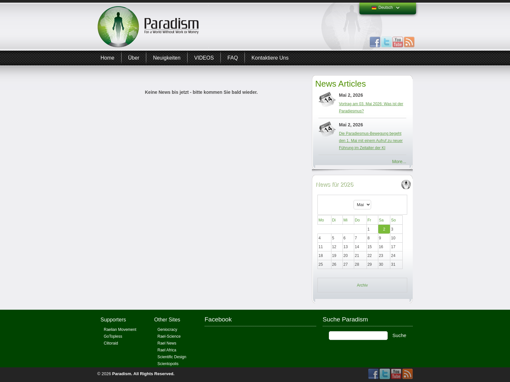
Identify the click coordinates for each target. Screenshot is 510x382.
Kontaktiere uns (270, 58)
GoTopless (113, 336)
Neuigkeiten (167, 58)
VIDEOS (204, 58)
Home (107, 58)
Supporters (113, 319)
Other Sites (167, 319)
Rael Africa (166, 350)
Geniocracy (167, 329)
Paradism (121, 373)
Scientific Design (171, 357)
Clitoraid (111, 343)
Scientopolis (168, 363)
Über (134, 58)
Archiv (362, 285)
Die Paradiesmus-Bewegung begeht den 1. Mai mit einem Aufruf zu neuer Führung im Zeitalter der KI (371, 140)
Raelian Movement (120, 329)
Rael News (166, 343)
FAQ (232, 58)
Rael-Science (169, 336)
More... (399, 161)
